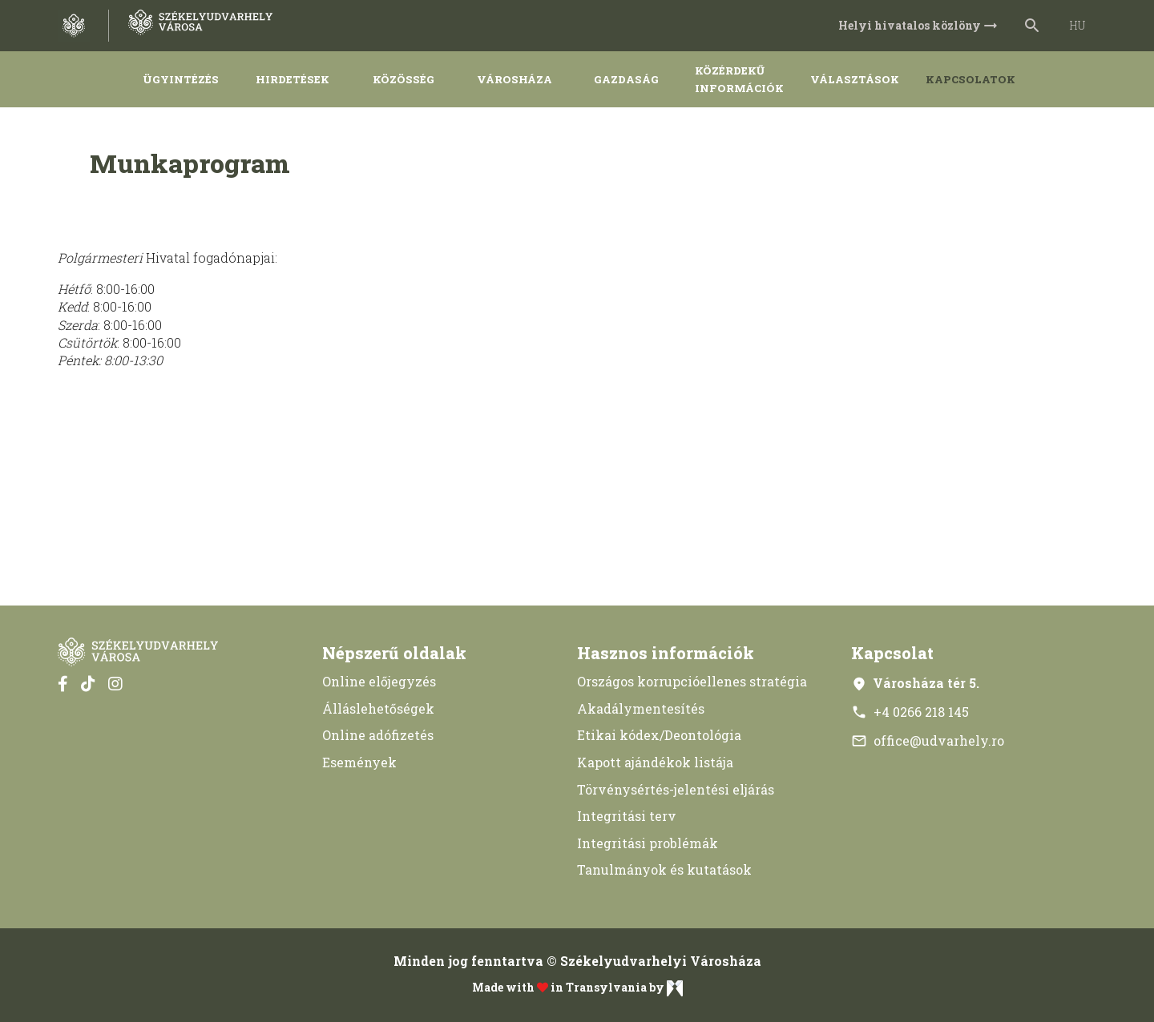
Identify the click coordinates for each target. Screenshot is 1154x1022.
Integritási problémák (647, 843)
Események (359, 762)
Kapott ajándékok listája (655, 762)
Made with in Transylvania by (577, 988)
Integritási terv (626, 815)
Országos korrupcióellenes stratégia (692, 681)
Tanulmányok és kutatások (664, 869)
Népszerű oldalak (394, 652)
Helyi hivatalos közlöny (919, 25)
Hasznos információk (665, 652)
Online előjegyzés (379, 681)
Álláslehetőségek (378, 708)
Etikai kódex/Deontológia (659, 734)
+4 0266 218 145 (910, 711)
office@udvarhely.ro (927, 740)
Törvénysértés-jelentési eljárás (675, 789)
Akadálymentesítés (640, 708)
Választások (854, 79)
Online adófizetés (378, 734)
